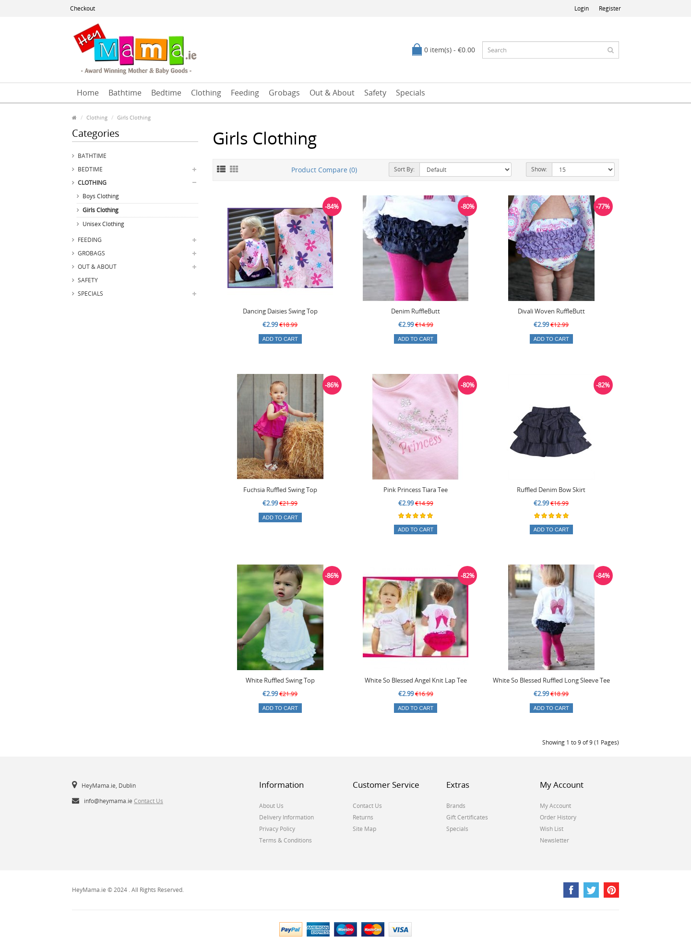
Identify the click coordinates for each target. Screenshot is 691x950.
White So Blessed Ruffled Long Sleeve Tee (551, 680)
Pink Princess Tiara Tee (415, 489)
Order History (558, 817)
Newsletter (554, 840)
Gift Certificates (467, 817)
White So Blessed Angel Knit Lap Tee (416, 680)
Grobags (284, 92)
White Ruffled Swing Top (280, 680)
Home (88, 92)
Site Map (364, 829)
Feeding (245, 92)
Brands (455, 806)
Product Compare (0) (324, 169)
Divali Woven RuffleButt (551, 311)
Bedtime (166, 92)
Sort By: (404, 169)
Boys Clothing (101, 196)
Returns (363, 817)
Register (610, 8)
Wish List (551, 829)
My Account (555, 806)
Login (581, 8)
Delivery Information (286, 817)
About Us (271, 806)
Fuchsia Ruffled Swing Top (280, 489)
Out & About (332, 92)
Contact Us (148, 801)
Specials (410, 92)
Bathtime (125, 92)
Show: (539, 169)
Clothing (206, 92)
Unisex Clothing (103, 224)
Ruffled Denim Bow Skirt (551, 489)
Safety (375, 92)
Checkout (82, 8)
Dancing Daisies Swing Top (280, 311)
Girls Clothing (134, 117)
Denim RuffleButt (415, 311)
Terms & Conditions (285, 840)
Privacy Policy (277, 829)
